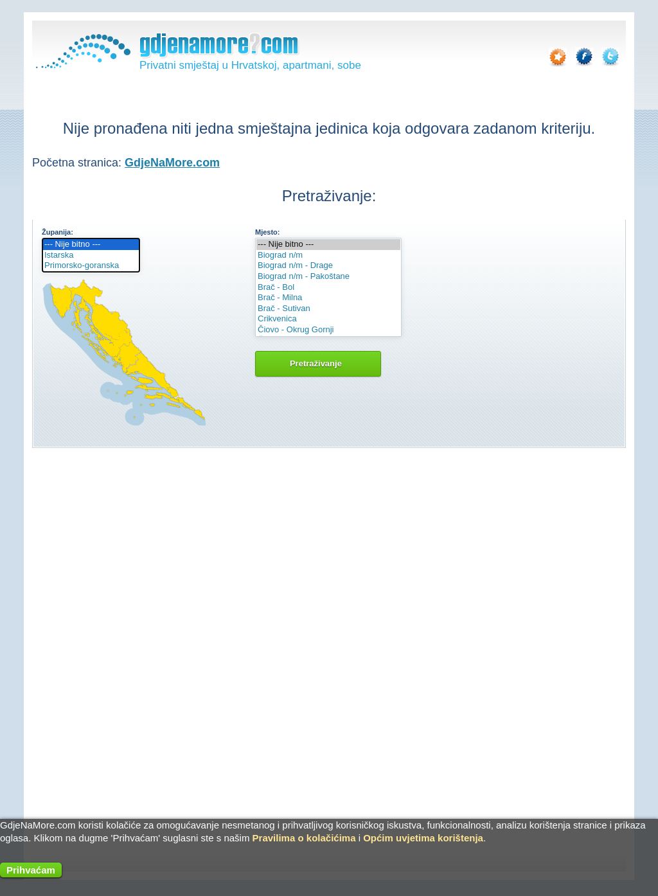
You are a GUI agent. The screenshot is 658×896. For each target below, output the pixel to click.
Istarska (91, 255)
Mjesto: (267, 232)
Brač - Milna (328, 297)
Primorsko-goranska (91, 265)
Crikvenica (328, 319)
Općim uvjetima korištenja (423, 837)
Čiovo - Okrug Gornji (328, 330)
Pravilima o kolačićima (304, 837)
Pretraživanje (318, 363)
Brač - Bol (328, 287)
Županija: (57, 232)
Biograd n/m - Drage (328, 265)
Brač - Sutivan (328, 308)
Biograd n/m (328, 255)
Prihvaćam (30, 870)
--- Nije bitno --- (91, 244)
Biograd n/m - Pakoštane (328, 276)
